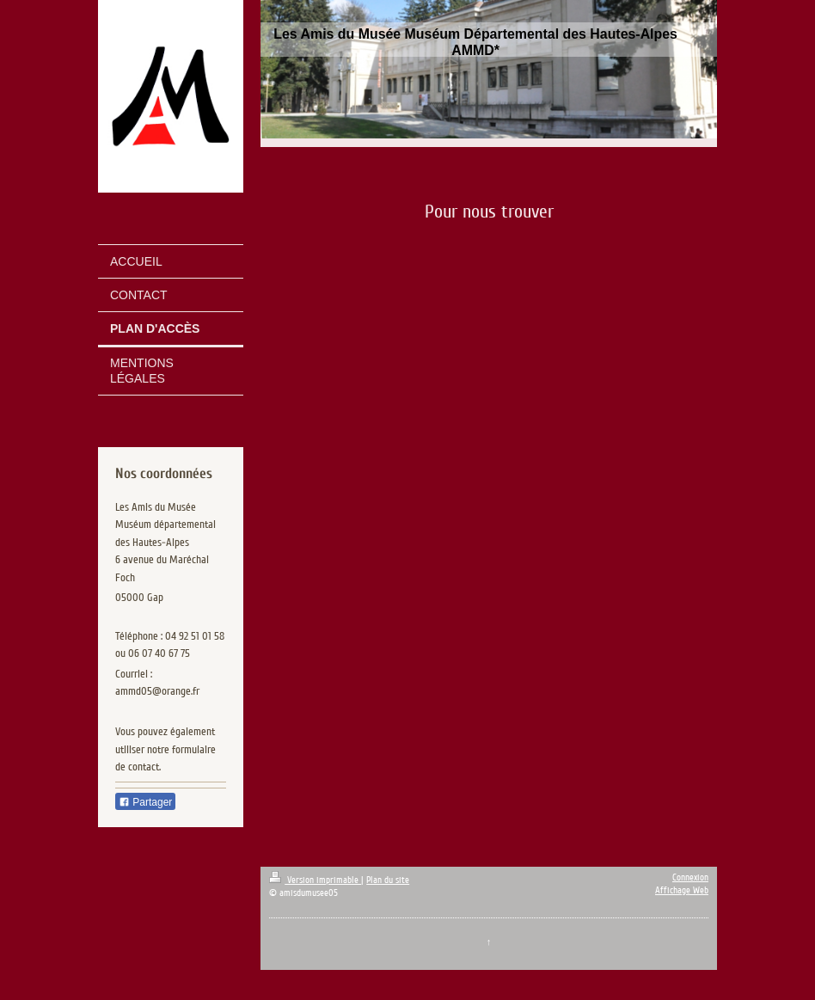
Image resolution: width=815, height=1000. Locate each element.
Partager (145, 802)
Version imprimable (315, 880)
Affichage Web (681, 890)
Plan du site (387, 880)
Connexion (690, 877)
